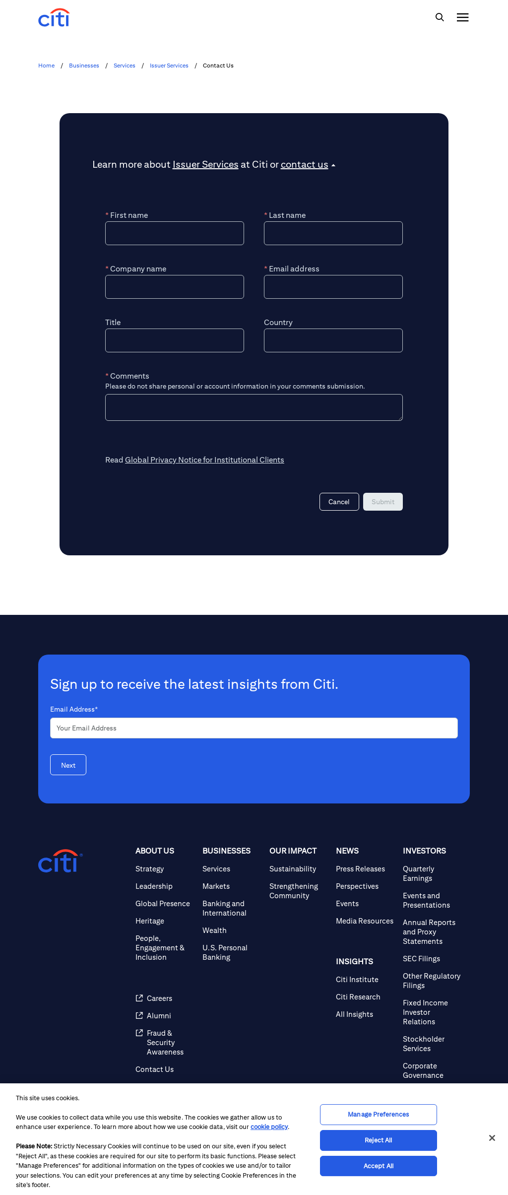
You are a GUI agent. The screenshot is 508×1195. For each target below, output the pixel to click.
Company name (135, 269)
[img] (439, 17)
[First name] (174, 233)
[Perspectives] (365, 886)
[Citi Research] (365, 996)
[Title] (174, 340)
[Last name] (333, 233)
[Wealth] (231, 930)
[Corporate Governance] (432, 1070)
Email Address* (74, 709)
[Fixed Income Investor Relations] (432, 1012)
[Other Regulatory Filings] (432, 980)
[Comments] (254, 407)
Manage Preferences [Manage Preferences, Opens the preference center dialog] (378, 1115)
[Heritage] (164, 921)
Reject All (378, 1140)
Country (278, 323)
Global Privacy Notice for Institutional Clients (204, 460)
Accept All (378, 1166)
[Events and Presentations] (432, 900)
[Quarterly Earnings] (432, 873)
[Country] (333, 340)
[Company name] (174, 287)
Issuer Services (169, 65)
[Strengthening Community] (298, 890)
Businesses (84, 65)
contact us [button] (304, 164)
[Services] (231, 868)
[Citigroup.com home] (60, 861)
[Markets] (231, 886)
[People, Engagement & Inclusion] (164, 947)
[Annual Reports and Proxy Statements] (432, 932)
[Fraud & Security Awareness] (164, 1042)
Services (124, 65)
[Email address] (333, 287)
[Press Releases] (365, 868)
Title (113, 323)
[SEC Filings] (432, 958)
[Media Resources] (365, 921)
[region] (254, 1139)
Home (46, 65)
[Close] (492, 1138)
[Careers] (164, 998)
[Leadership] (164, 886)
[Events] (365, 903)
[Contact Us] (164, 1069)
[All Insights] (365, 1014)
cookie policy (269, 1126)
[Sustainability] (298, 868)
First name (126, 215)
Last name (285, 215)
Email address (291, 269)
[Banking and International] (231, 908)
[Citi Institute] (365, 979)
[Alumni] (164, 1015)
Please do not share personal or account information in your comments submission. (235, 386)
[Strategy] (164, 868)
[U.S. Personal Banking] (231, 952)
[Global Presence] (164, 903)
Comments (127, 376)
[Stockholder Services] (432, 1043)
